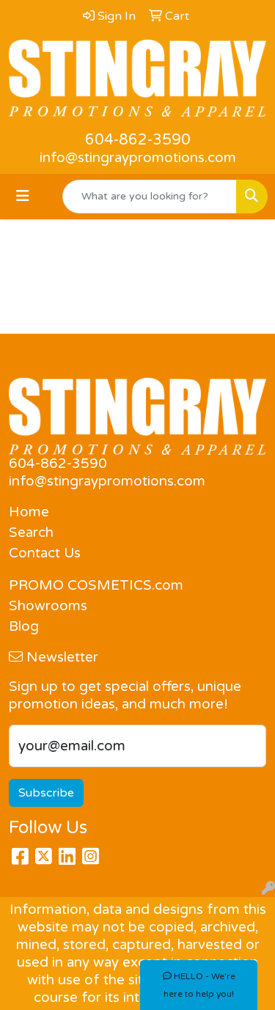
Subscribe (46, 793)
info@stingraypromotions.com (138, 158)
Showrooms (48, 606)
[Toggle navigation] (22, 196)
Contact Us (45, 553)
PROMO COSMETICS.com (96, 585)
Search (31, 532)
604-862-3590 (138, 140)
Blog (24, 626)
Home (29, 512)
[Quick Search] (149, 196)
